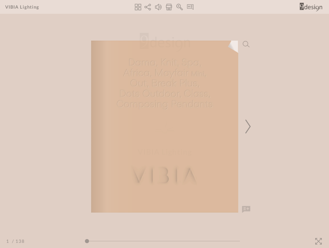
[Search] (246, 44)
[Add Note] (246, 209)
